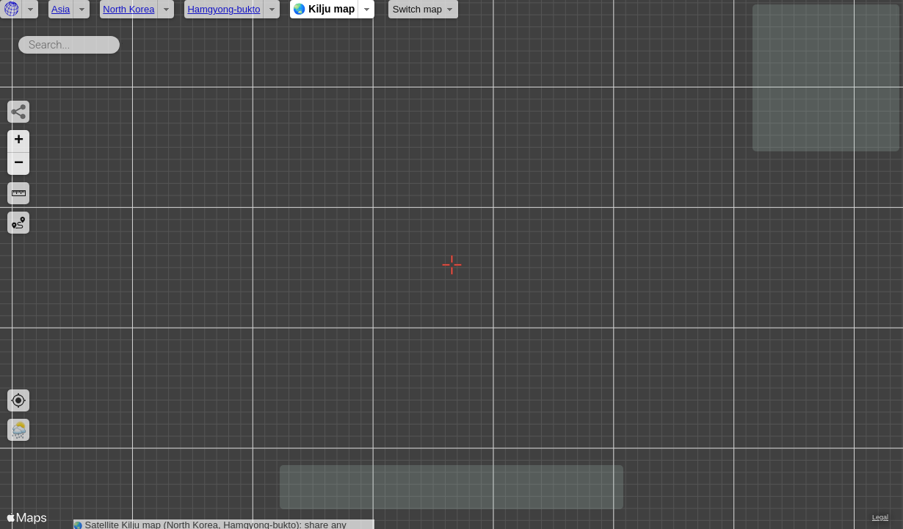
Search (122, 42)
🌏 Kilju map (324, 9)
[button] (18, 141)
